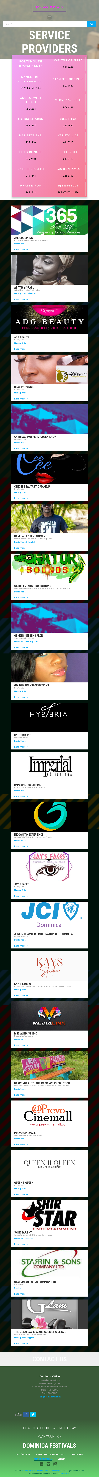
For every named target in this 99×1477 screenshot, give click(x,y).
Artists (61, 1459)
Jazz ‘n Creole (23, 1454)
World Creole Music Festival (50, 1454)
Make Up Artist (20, 293)
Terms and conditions (52, 1471)
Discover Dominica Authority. (32, 1471)
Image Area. (65, 1473)
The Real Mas (76, 1454)
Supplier (29, 1238)
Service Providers (43, 1459)
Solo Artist (31, 293)
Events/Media (20, 244)
